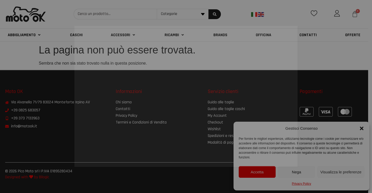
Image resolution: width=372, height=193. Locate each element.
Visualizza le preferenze (340, 172)
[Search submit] (217, 14)
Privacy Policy (301, 184)
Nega (296, 172)
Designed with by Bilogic (27, 177)
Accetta (257, 172)
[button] (361, 128)
